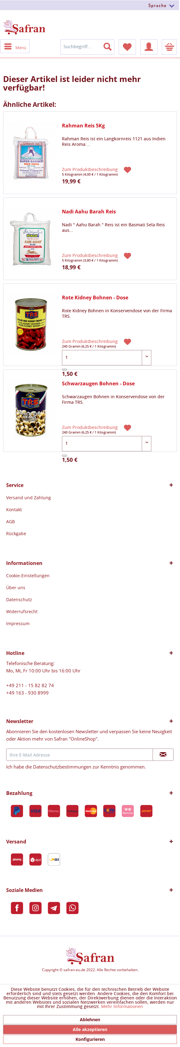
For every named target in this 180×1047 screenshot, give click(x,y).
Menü (15, 46)
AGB (10, 521)
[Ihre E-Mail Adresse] (79, 755)
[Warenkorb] (169, 47)
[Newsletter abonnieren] (163, 755)
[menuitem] (90, 5)
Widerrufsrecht (22, 611)
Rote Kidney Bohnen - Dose (95, 297)
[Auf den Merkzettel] (128, 169)
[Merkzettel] (127, 47)
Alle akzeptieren (90, 1029)
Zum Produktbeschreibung (90, 170)
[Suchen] (111, 45)
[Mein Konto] (149, 47)
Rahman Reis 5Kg (83, 126)
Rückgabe (16, 533)
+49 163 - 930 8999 (27, 693)
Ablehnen (90, 1019)
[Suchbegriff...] (87, 47)
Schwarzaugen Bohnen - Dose (98, 383)
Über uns (15, 587)
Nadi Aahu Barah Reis (89, 211)
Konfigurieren (90, 1039)
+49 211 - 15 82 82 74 (30, 685)
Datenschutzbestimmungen (62, 767)
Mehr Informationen (122, 1007)
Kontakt (14, 509)
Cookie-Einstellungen (28, 575)
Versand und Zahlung (28, 497)
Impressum (18, 623)
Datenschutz (19, 599)
